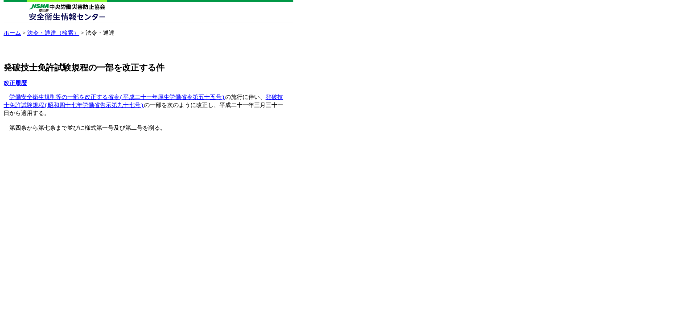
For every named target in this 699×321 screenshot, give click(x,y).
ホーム (12, 32)
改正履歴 (15, 83)
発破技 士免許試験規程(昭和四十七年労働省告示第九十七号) (143, 101)
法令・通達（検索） (53, 32)
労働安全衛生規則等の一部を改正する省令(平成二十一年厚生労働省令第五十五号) (117, 97)
